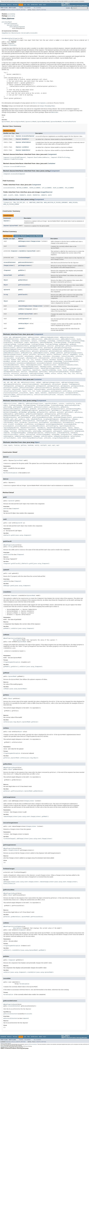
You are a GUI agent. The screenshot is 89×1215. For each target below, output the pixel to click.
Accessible (33, 33)
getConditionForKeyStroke (11, 410)
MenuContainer (16, 33)
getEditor (21, 270)
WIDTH (50, 195)
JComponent (10, 43)
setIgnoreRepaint (75, 371)
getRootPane (25, 415)
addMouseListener (36, 339)
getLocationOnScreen (55, 351)
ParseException (24, 984)
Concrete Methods (35, 236)
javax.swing (11, 16)
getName (52, 353)
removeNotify (41, 427)
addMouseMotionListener (51, 339)
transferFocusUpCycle (37, 375)
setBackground (79, 431)
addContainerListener (28, 382)
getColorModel (7, 346)
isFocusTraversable (67, 356)
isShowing (68, 358)
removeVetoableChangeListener (56, 427)
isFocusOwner (56, 356)
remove (22, 365)
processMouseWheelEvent (11, 365)
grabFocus (22, 419)
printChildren (28, 424)
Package (15, 4)
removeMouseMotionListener (12, 368)
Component (52, 154)
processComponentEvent (70, 361)
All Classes (37, 7)
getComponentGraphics (58, 409)
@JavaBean (5, 38)
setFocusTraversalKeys (10, 434)
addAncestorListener (10, 403)
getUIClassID (22, 294)
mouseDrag (60, 359)
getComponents (65, 386)
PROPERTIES (36, 195)
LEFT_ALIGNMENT (47, 188)
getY (16, 419)
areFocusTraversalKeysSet (30, 384)
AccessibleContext (10, 262)
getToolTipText (55, 415)
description (12, 40)
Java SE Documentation (32, 1044)
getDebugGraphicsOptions (30, 410)
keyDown (13, 359)
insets (75, 387)
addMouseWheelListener (68, 339)
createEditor (22, 251)
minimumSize (45, 391)
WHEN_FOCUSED (73, 202)
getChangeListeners (24, 265)
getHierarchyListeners (31, 349)
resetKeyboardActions (75, 429)
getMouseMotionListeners (11, 353)
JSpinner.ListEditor (22, 147)
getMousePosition (26, 353)
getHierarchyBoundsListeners (12, 349)
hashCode (30, 445)
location (37, 359)
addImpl (38, 382)
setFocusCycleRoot (9, 394)
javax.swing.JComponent (17, 26)
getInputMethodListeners (72, 349)
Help (44, 4)
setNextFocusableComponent (23, 436)
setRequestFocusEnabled (61, 436)
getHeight (75, 410)
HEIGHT (29, 195)
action (5, 337)
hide (27, 419)
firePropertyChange (60, 342)
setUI (20, 318)
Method (23, 9)
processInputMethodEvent (61, 363)
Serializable (25, 33)
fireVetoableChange (57, 405)
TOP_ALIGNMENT (69, 188)
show (64, 373)
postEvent (39, 361)
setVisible (47, 438)
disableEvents (7, 342)
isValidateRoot (8, 422)
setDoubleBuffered (63, 433)
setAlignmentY (57, 431)
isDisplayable (28, 356)
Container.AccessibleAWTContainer (14, 166)
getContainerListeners (10, 387)
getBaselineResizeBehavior (12, 409)
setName (47, 373)
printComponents (78, 391)
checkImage (6, 341)
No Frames (27, 7)
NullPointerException (10, 473)
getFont (40, 347)
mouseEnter (68, 359)
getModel (21, 275)
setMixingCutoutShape (36, 373)
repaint (5, 370)
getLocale (35, 351)
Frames (21, 7)
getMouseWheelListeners (41, 353)
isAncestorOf (16, 389)
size (73, 373)
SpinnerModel (14, 225)
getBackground (63, 344)
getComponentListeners (21, 346)
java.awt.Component (10, 23)
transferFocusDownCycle (72, 394)
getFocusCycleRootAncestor (74, 346)
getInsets (52, 412)
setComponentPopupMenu (18, 433)
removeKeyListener (46, 366)
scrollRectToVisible (24, 431)
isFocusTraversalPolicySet (12, 391)
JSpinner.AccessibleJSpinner (25, 136)
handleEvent (57, 354)
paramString (79, 422)
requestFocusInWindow (49, 370)
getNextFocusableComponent (34, 414)
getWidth (6, 419)
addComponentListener (19, 337)
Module (9, 4)
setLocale (6, 373)
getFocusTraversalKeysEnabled (26, 347)
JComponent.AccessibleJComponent (14, 174)
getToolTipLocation (42, 415)
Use (25, 4)
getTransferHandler (24, 417)
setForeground (30, 434)
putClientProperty (52, 426)
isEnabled (38, 356)
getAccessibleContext (25, 262)
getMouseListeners (69, 351)
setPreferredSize (46, 436)
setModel (21, 314)
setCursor (24, 371)
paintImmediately (55, 422)
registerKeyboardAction (67, 426)
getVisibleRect (78, 417)
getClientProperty (43, 409)
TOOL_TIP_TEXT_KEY (19, 202)
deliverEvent (56, 384)
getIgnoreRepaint (45, 349)
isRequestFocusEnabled (67, 421)
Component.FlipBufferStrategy (13, 159)
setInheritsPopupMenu (43, 434)
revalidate (13, 431)
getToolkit (32, 354)
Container (51, 163)
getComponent (19, 386)
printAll (11, 424)
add (10, 337)
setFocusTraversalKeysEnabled (58, 371)
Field (13, 9)
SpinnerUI (7, 289)
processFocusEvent (9, 363)
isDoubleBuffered (36, 419)
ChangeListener (36, 241)
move (18, 361)
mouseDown (52, 359)
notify (37, 445)
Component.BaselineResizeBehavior (38, 157)
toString (79, 373)
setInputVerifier (66, 434)
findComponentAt (74, 384)
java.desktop (11, 14)
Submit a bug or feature (6, 1043)
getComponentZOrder (77, 386)
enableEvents (34, 342)
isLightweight (19, 358)
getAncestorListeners (41, 407)
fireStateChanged (23, 257)
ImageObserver (6, 33)
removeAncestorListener (28, 427)
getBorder (25, 409)
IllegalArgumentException (11, 662)
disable (78, 403)
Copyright (3, 1046)
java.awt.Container (13, 25)
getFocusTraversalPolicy (44, 387)
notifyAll (43, 445)
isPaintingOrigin (41, 421)
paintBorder (23, 422)
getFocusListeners (9, 347)
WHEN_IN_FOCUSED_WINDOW (11, 204)
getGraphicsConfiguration (62, 347)
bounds (79, 339)
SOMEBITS (44, 195)
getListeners (69, 412)
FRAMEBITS (22, 195)
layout (24, 391)
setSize (53, 373)
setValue (21, 323)
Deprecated (34, 4)
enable (26, 342)
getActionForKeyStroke (72, 405)
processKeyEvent (8, 426)
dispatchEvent (18, 342)
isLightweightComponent (51, 419)
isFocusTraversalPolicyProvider (57, 389)
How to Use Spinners (39, 103)
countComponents (45, 384)
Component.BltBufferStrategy (60, 157)
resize (59, 370)
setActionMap (37, 431)
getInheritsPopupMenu (10, 412)
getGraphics (66, 410)
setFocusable (43, 371)
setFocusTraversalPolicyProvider (45, 394)
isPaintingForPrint (28, 421)
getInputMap (22, 412)
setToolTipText (75, 436)
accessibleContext (9, 188)
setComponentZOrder (72, 393)
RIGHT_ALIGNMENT (58, 188)
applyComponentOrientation (12, 384)
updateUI (21, 328)
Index (40, 4)
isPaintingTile (54, 421)
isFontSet (78, 356)
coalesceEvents (25, 341)
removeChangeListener (25, 306)
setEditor (21, 309)
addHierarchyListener (67, 337)
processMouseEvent (21, 426)
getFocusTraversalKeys (26, 387)
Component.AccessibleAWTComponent (14, 157)
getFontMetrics (56, 410)
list (23, 359)
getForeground (48, 347)
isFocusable (46, 356)
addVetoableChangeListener (34, 403)
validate (6, 396)
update (72, 438)
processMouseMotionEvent (37, 426)
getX (11, 419)
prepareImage (48, 361)
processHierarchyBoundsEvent (26, 363)
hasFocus (65, 354)
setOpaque (36, 436)
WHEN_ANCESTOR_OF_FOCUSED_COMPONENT (56, 202)
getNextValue (22, 280)
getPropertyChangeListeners (73, 353)
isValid (75, 358)
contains (34, 341)
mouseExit (76, 359)
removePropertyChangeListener (50, 368)
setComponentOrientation (11, 371)
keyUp (19, 359)
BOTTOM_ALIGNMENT (22, 188)
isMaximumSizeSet (31, 358)
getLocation (43, 351)
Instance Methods (20, 236)
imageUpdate (73, 354)
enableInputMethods (46, 342)
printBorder (19, 424)
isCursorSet (19, 356)
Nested (8, 9)
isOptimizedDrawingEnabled (12, 421)
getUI (20, 289)
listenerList (7, 202)
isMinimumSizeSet (43, 358)
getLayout (56, 387)
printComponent (40, 424)
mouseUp (13, 361)
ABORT (5, 195)
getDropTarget (59, 346)
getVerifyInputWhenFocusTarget (42, 417)
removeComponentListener (34, 365)
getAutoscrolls (54, 407)
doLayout (65, 384)
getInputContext (57, 349)
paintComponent (44, 422)
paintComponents (56, 391)
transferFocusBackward (21, 375)
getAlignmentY (28, 407)
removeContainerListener (56, 393)
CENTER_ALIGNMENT (34, 188)
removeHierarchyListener (11, 366)
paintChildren (33, 422)
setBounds (71, 370)
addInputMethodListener (11, 339)
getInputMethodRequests (11, 351)
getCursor (50, 346)
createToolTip (70, 403)
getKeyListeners (25, 351)
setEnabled (73, 433)
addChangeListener (24, 241)
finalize (16, 445)
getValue (21, 301)
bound (15, 545)
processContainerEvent (10, 393)
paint (16, 422)
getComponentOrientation (38, 346)
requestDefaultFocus (10, 429)
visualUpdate (17, 638)
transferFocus (7, 375)
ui (27, 202)
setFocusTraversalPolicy (25, 394)
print (5, 424)
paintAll (32, 361)
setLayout (60, 394)
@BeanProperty (7, 545)
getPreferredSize (62, 414)
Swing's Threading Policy (47, 106)
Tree (28, 4)
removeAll (43, 393)
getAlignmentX (17, 407)
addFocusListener (33, 337)
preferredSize (67, 391)
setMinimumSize (8, 436)
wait (49, 445)
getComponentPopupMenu (73, 409)
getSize (25, 354)
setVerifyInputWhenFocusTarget (32, 438)
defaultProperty (14, 38)
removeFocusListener (49, 365)
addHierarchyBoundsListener (49, 337)
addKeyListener (25, 339)
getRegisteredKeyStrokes (11, 415)
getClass (23, 445)
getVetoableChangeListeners (63, 417)
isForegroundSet (8, 358)
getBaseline (64, 407)
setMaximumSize (78, 434)
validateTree (14, 396)
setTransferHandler (9, 438)
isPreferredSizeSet (57, 358)
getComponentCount (53, 386)
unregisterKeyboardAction (60, 438)
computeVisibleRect (51, 403)
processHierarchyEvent (44, 363)
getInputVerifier (42, 412)
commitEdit (21, 246)
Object (6, 280)
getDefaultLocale (44, 410)
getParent (59, 353)
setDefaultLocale (50, 433)
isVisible (6, 359)
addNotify (21, 403)
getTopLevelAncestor (10, 417)
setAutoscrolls (68, 431)
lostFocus (45, 359)
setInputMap (55, 434)
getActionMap (7, 407)
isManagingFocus (65, 419)
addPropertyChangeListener (51, 382)
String (6, 294)
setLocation (15, 373)
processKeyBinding (70, 424)
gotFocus (49, 354)
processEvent (23, 393)
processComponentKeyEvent (54, 424)
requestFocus (26, 370)
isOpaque (74, 419)
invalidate (6, 389)
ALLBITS (10, 195)
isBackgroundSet (8, 356)
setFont (21, 434)
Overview (3, 4)
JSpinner (6, 221)
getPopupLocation (50, 414)
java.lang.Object (7, 22)
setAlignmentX (47, 431)
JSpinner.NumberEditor (23, 150)
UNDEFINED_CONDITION (35, 202)
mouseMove (6, 361)
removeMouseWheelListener (30, 368)
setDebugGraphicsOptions (35, 433)
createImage (42, 341)
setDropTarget (33, 371)
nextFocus (25, 361)
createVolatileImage (63, 341)
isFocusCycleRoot (27, 389)
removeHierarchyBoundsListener (68, 365)
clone (5, 445)
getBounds (73, 344)
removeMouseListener (59, 366)
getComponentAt (30, 386)
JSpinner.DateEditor (22, 139)
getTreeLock (41, 354)
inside (81, 354)
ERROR (16, 195)
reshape (5, 431)
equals (10, 445)
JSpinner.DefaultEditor (23, 142)
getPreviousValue (23, 285)
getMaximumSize (8, 414)
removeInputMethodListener (29, 366)
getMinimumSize (19, 414)
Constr (18, 9)
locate (38, 391)
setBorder (6, 433)
